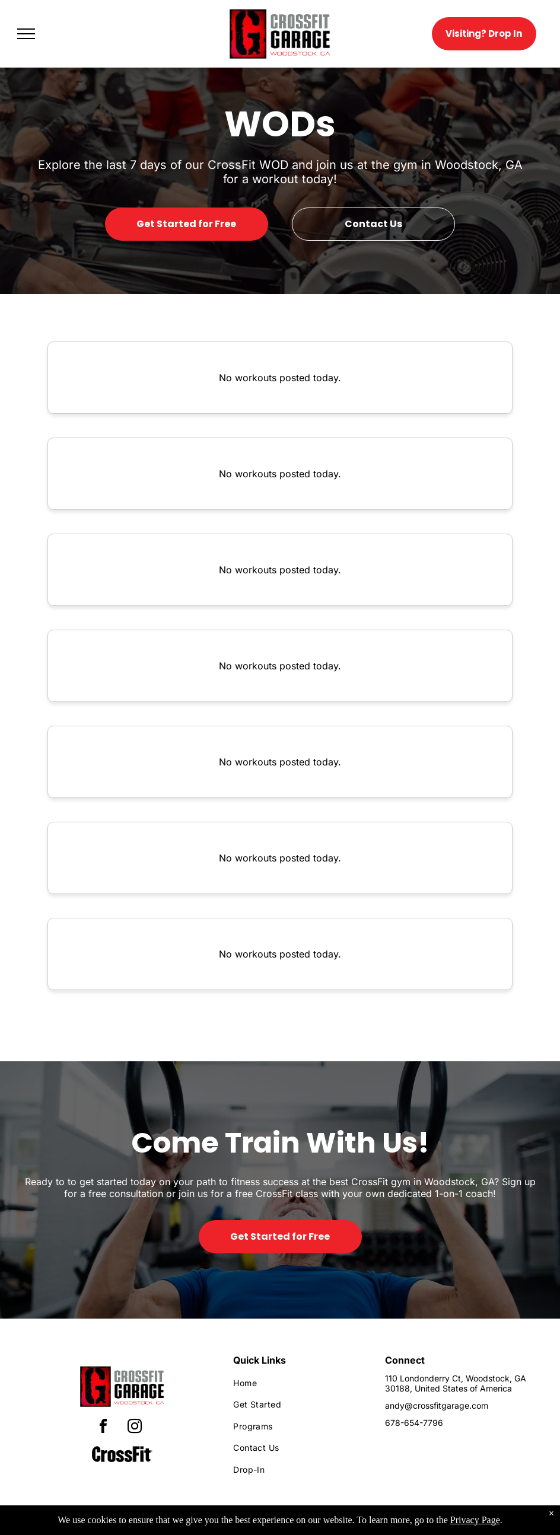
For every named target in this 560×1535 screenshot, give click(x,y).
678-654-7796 (414, 1423)
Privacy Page (475, 1520)
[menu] (26, 33)
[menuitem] (298, 1383)
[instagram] (134, 1428)
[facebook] (103, 1428)
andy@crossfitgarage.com (436, 1405)
